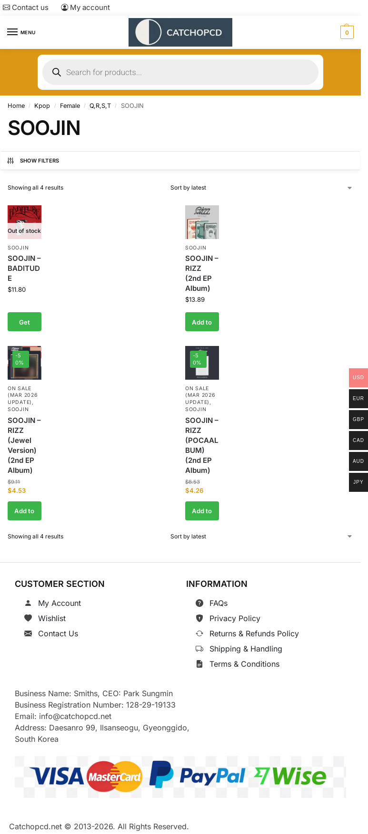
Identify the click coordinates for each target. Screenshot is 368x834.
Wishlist (52, 618)
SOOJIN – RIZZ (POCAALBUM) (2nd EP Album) (202, 444)
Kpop (42, 105)
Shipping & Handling (245, 648)
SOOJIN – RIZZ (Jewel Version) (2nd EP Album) (24, 444)
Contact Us (58, 633)
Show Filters (33, 160)
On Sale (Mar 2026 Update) (23, 395)
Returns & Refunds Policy (254, 633)
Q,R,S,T (100, 105)
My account (85, 7)
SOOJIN (18, 248)
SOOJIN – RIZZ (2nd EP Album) (202, 273)
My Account (59, 603)
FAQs (218, 603)
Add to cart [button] (202, 325)
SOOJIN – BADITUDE (24, 268)
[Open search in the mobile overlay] (180, 72)
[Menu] (21, 32)
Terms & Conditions (244, 664)
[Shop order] (262, 187)
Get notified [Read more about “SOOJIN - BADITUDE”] (24, 325)
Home (16, 105)
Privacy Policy (234, 618)
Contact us (26, 7)
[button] (346, 32)
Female (70, 105)
